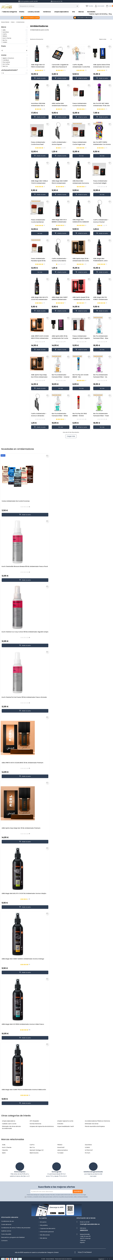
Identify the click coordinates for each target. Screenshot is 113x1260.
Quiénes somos (6, 1231)
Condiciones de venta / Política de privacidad (15, 1228)
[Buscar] (48, 6)
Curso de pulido (6, 1234)
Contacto (4, 1240)
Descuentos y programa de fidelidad (12, 1237)
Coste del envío (6, 1224)
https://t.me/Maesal (85, 1252)
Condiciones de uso (7, 1221)
